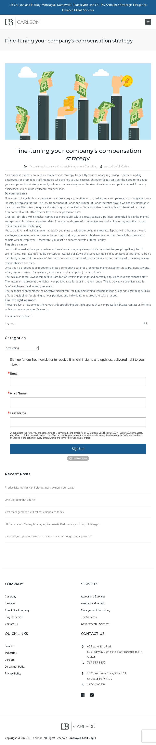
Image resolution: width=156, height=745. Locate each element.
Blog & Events (14, 617)
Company (10, 596)
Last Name (18, 413)
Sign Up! (78, 449)
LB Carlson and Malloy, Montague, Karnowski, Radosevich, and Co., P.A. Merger (52, 524)
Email (14, 373)
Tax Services (89, 617)
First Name (18, 393)
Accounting (36, 166)
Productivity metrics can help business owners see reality (39, 487)
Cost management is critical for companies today (34, 512)
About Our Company (17, 610)
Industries (11, 653)
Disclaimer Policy (15, 666)
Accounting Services (93, 596)
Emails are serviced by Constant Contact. (69, 438)
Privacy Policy (13, 673)
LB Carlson (123, 166)
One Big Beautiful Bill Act (20, 500)
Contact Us (11, 624)
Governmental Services (95, 624)
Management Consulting (83, 166)
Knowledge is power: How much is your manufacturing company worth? (48, 536)
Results (9, 646)
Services (10, 603)
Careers (9, 659)
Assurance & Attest (55, 166)
